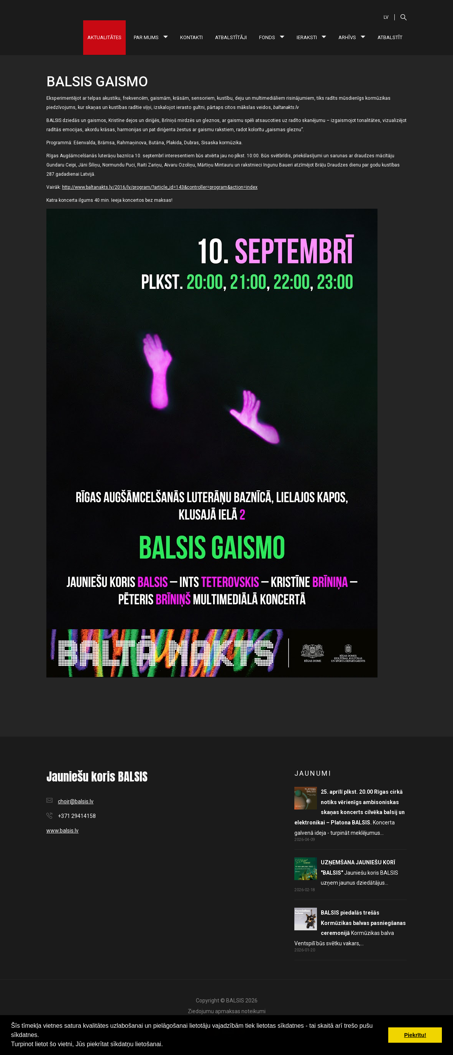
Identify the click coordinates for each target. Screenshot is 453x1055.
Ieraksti (311, 37)
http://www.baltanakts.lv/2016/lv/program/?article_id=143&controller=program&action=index (160, 187)
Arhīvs (351, 37)
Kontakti (191, 37)
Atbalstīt (390, 37)
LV (386, 17)
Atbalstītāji (231, 37)
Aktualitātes (104, 37)
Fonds (271, 37)
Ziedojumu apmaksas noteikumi (227, 1011)
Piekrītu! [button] (415, 1035)
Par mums (151, 37)
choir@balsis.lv (76, 801)
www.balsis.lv (62, 831)
